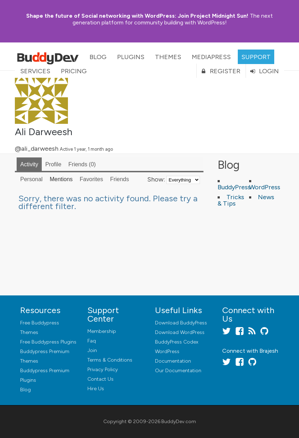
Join (92, 350)
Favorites (91, 179)
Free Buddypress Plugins (48, 342)
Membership (101, 331)
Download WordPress (180, 332)
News (266, 197)
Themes (168, 57)
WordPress (264, 187)
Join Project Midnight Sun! (137, 15)
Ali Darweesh (44, 132)
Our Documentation (178, 371)
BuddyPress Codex (176, 342)
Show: (156, 179)
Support (256, 57)
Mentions (61, 179)
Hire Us (95, 389)
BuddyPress (234, 187)
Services (35, 71)
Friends (82, 164)
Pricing (74, 71)
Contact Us (100, 379)
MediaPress (211, 57)
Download (181, 323)
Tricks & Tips (231, 200)
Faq (91, 341)
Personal (31, 179)
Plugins (130, 57)
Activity (29, 164)
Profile (53, 164)
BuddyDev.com (178, 422)
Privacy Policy (102, 370)
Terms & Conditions (109, 360)
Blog (98, 57)
